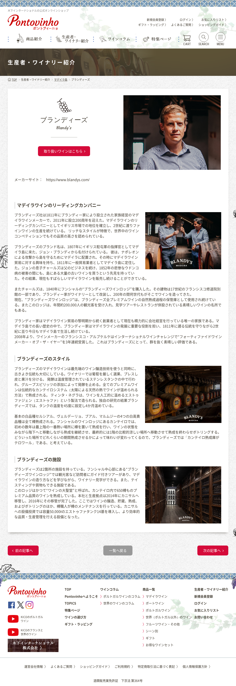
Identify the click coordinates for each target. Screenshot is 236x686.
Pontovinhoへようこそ (81, 596)
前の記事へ (24, 550)
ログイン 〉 (187, 19)
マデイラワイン (156, 596)
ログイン (200, 603)
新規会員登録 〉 (157, 19)
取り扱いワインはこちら (63, 151)
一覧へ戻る (118, 550)
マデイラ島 (60, 80)
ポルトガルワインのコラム (121, 596)
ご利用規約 (125, 666)
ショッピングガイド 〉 (213, 24)
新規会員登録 (203, 596)
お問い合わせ (203, 617)
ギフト (150, 638)
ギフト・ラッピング (79, 624)
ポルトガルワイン (158, 610)
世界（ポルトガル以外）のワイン (169, 617)
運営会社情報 (35, 666)
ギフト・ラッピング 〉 (153, 24)
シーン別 (152, 631)
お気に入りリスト (206, 610)
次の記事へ (212, 550)
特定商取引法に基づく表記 (158, 666)
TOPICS (70, 603)
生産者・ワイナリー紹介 (211, 589)
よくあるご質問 (64, 666)
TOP (12, 80)
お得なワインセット (160, 645)
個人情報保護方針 (197, 666)
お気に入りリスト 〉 (214, 19)
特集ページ (72, 610)
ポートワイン (155, 603)
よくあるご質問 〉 (183, 24)
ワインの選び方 (75, 617)
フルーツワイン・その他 (163, 624)
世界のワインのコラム (118, 603)
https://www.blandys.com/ (68, 179)
